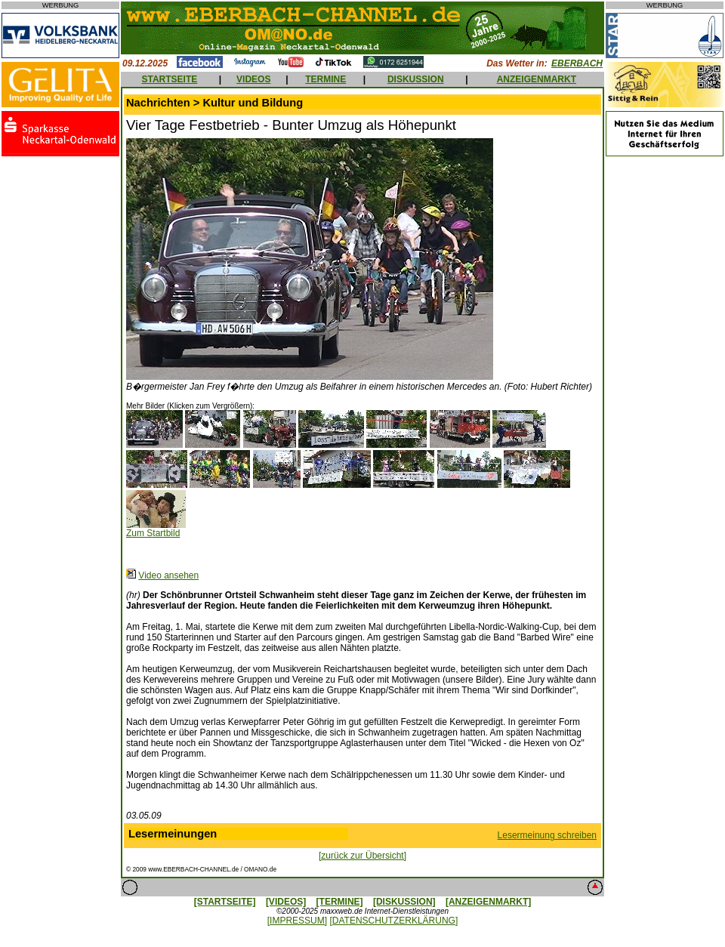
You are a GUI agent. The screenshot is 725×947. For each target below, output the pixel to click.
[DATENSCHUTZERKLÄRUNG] (393, 920)
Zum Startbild (153, 533)
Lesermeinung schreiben (547, 835)
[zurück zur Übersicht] (362, 855)
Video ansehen (168, 575)
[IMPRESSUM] (297, 920)
